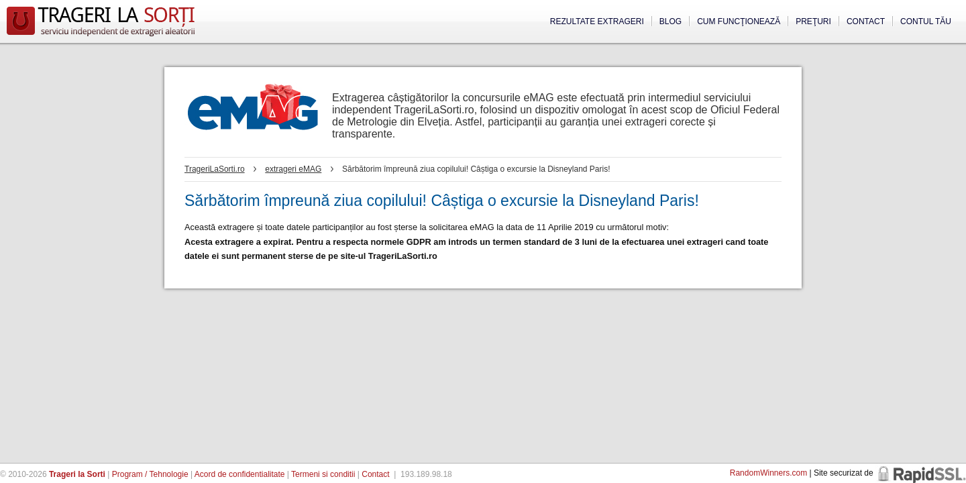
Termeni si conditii (323, 474)
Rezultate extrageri (597, 21)
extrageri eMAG (293, 169)
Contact (866, 21)
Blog (670, 21)
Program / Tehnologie (150, 474)
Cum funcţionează (738, 21)
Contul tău (925, 21)
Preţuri (813, 21)
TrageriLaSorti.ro (214, 169)
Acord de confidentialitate (240, 474)
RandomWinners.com (768, 473)
